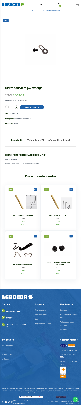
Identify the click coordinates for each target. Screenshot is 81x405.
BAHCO (15, 124)
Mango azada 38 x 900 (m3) (58, 215)
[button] (32, 107)
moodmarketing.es (19, 403)
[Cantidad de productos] (11, 107)
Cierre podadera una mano (22, 264)
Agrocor (22, 10)
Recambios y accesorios (35, 10)
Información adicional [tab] (59, 140)
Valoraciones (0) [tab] (35, 140)
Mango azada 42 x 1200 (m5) (23, 215)
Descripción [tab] (17, 140)
